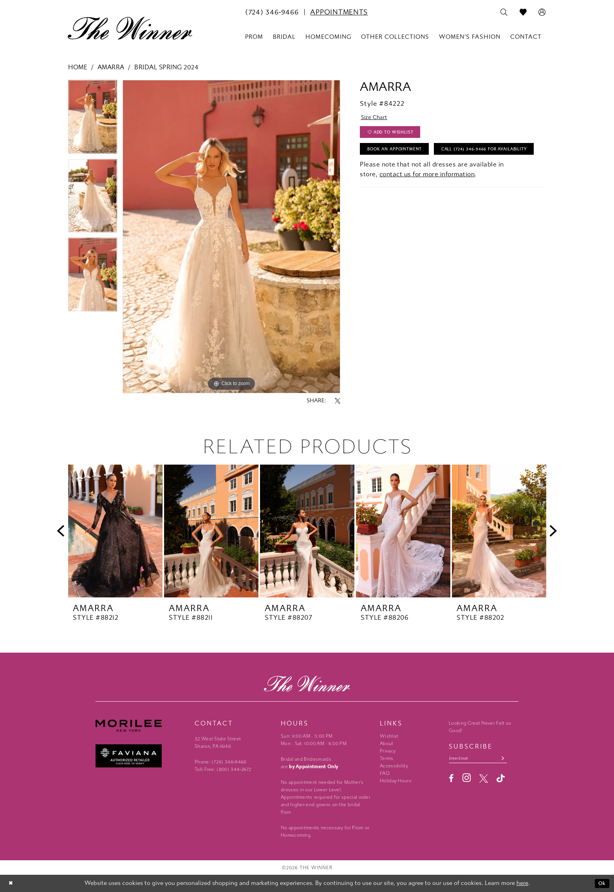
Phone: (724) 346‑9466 (221, 762)
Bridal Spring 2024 (166, 67)
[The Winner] (130, 28)
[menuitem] (271, 12)
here (522, 883)
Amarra (111, 67)
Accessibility (394, 766)
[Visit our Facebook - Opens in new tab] (451, 780)
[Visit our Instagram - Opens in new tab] (466, 779)
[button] (542, 12)
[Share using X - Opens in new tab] (337, 400)
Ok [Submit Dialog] (601, 883)
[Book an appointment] (339, 12)
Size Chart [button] (377, 118)
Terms (387, 758)
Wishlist (389, 736)
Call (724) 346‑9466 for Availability (419, 174)
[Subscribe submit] (513, 759)
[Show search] (504, 12)
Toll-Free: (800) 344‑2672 (223, 769)
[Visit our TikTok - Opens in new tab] (501, 780)
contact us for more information (427, 200)
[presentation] (115, 531)
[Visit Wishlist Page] (523, 12)
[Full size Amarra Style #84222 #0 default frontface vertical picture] (231, 236)
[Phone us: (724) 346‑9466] (271, 12)
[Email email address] (483, 759)
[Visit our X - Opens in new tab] (483, 780)
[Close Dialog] (11, 883)
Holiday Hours (396, 780)
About (387, 743)
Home (77, 67)
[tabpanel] (92, 119)
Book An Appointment (400, 155)
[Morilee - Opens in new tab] (141, 726)
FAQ (385, 773)
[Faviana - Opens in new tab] (141, 755)
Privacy (387, 751)
